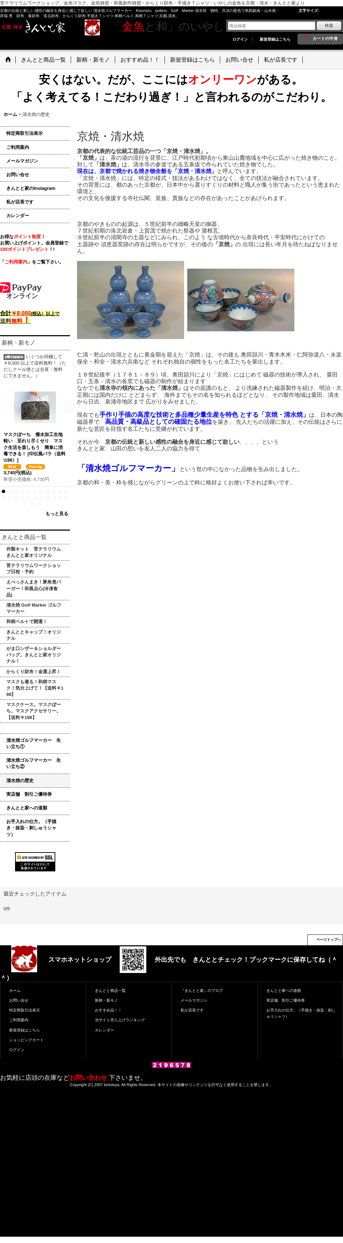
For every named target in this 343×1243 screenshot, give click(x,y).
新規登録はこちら (275, 39)
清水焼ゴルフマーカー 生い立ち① (33, 743)
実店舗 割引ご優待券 (29, 794)
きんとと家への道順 (26, 807)
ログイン (240, 39)
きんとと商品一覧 (110, 990)
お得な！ (23, 236)
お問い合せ (17, 174)
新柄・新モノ (106, 1000)
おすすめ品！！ (108, 1010)
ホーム (15, 990)
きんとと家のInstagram (30, 188)
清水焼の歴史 (20, 780)
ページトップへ (328, 939)
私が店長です (20, 202)
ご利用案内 (17, 147)
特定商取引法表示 (24, 133)
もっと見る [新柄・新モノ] (57, 513)
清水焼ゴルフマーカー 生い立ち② (33, 763)
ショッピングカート (26, 1040)
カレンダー (17, 215)
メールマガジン (22, 161)
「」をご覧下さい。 (32, 261)
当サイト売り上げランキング (120, 1020)
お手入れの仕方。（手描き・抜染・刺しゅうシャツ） (31, 828)
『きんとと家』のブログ (202, 990)
